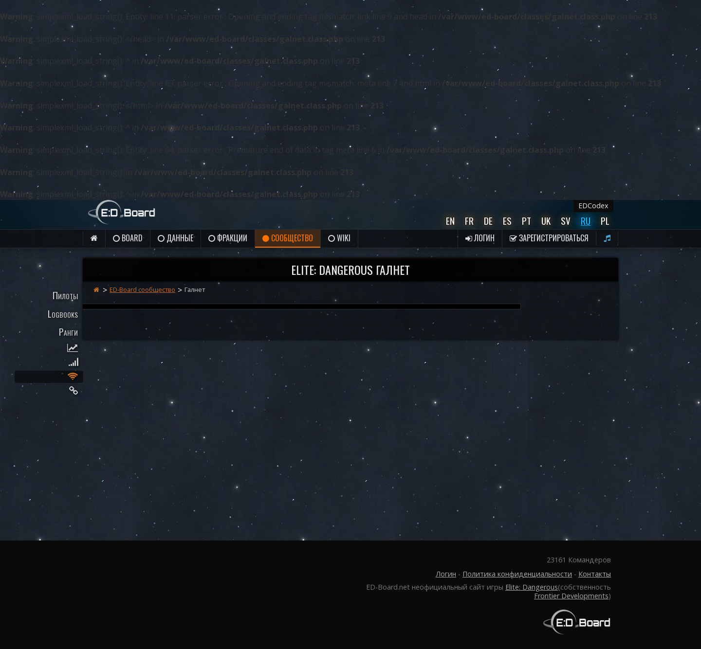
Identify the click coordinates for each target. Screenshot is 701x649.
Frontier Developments (571, 595)
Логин (480, 238)
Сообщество (287, 238)
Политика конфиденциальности (517, 573)
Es (507, 221)
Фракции (227, 238)
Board (128, 238)
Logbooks (63, 313)
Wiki (339, 238)
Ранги (68, 331)
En (450, 221)
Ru (585, 221)
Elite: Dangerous (531, 587)
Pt (526, 221)
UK (546, 221)
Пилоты (65, 295)
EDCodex (593, 205)
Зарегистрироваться (549, 238)
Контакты (594, 573)
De (488, 221)
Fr (469, 221)
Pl (605, 221)
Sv (566, 221)
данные (175, 238)
